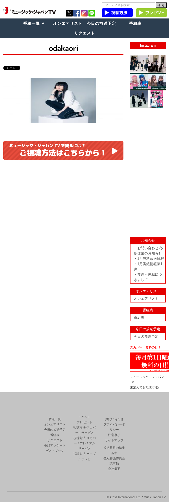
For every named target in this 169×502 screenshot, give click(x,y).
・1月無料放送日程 (149, 258)
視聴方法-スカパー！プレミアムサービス (84, 443)
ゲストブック (55, 451)
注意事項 (114, 435)
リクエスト (84, 33)
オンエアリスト (67, 23)
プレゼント (84, 422)
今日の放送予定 (101, 23)
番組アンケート (55, 445)
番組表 (135, 23)
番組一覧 (31, 23)
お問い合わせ (114, 419)
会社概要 (114, 469)
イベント (84, 417)
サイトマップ (114, 440)
